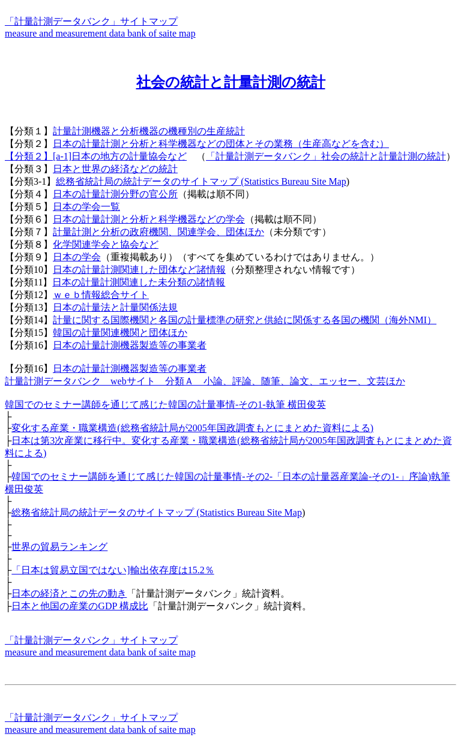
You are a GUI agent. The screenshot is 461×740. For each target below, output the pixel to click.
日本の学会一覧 (86, 206)
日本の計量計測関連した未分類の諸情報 (138, 282)
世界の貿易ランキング (59, 547)
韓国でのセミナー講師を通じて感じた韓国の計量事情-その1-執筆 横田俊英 (165, 404)
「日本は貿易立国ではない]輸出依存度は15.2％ (112, 570)
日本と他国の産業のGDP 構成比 (79, 606)
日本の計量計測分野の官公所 (115, 194)
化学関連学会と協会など (105, 244)
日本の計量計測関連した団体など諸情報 (139, 269)
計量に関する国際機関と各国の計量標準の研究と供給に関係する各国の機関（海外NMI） (244, 320)
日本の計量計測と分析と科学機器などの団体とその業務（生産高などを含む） (221, 144)
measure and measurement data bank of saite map (100, 33)
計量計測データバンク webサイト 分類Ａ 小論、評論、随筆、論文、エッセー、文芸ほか (205, 381)
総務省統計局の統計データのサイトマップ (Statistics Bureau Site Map (201, 181)
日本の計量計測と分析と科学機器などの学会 (149, 219)
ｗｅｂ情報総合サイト (101, 295)
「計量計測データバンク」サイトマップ (91, 21)
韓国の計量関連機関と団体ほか (120, 332)
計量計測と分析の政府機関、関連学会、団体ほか (158, 232)
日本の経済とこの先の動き (69, 593)
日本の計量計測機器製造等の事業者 (129, 345)
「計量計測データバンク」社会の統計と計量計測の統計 (326, 156)
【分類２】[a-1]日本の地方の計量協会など (96, 156)
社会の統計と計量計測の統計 (230, 82)
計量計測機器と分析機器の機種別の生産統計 (149, 131)
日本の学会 (77, 257)
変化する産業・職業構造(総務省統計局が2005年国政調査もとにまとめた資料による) (192, 428)
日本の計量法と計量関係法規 (115, 307)
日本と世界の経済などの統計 (115, 169)
